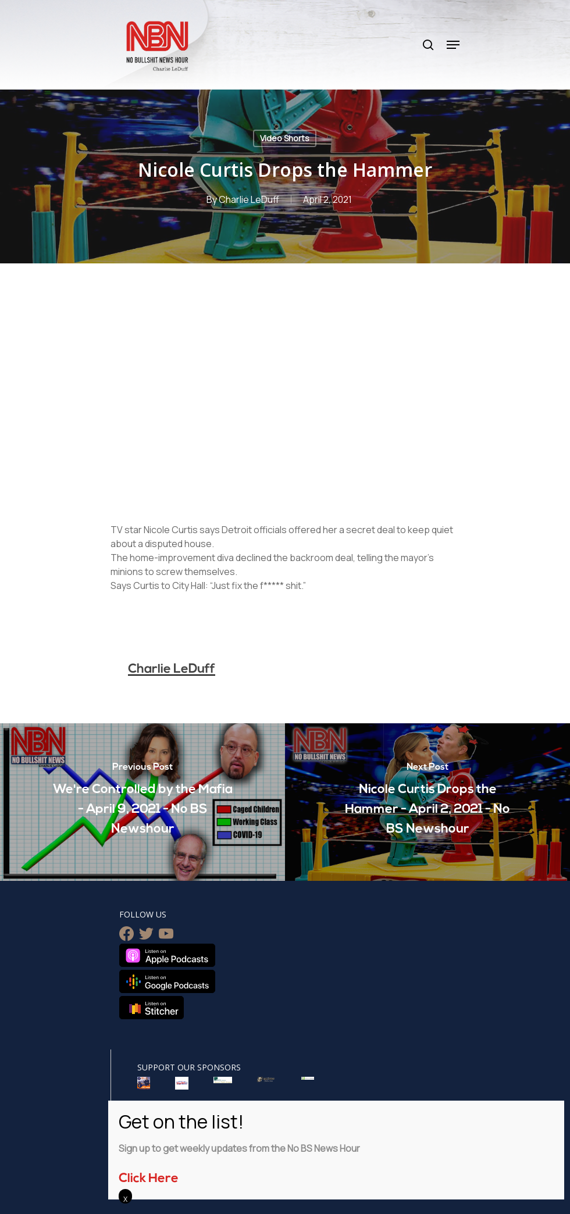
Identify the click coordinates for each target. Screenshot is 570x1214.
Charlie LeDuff (249, 199)
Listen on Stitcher (151, 1007)
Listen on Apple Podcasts (167, 955)
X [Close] (125, 1199)
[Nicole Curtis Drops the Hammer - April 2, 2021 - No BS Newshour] (427, 802)
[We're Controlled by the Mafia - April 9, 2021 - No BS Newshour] (142, 802)
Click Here (149, 1179)
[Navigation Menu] (453, 45)
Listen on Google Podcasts (167, 981)
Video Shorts (284, 138)
